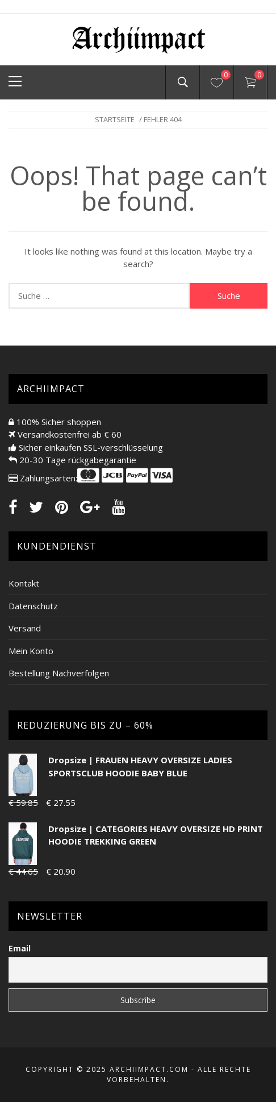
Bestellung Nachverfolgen (59, 673)
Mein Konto (31, 650)
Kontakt (24, 583)
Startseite (115, 119)
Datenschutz (33, 606)
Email (20, 948)
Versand (25, 628)
